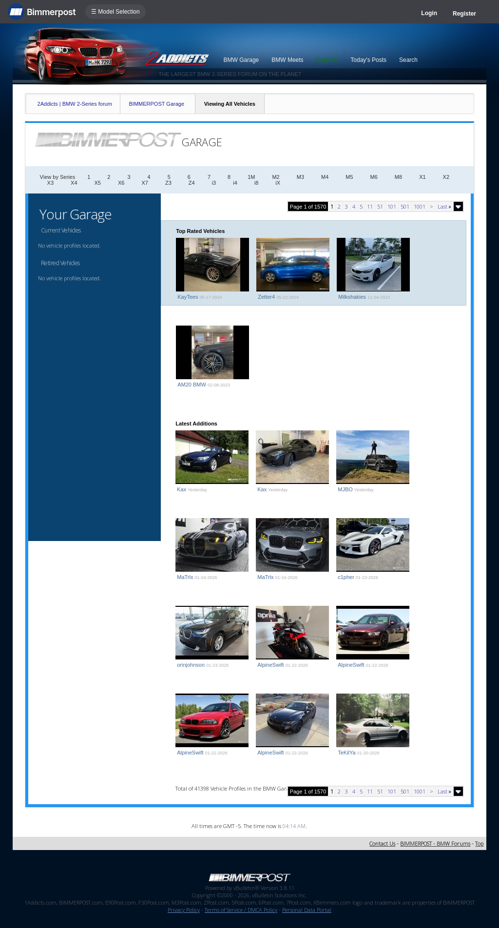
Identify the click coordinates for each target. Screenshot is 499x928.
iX (277, 183)
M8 (398, 177)
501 (405, 206)
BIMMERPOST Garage (157, 104)
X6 (121, 183)
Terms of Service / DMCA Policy (241, 909)
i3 (214, 183)
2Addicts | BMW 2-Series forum (75, 104)
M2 (275, 177)
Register (464, 13)
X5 (98, 183)
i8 (256, 183)
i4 (235, 183)
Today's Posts (368, 60)
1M (251, 177)
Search (408, 60)
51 (380, 206)
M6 (374, 177)
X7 (144, 183)
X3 (50, 183)
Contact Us (382, 843)
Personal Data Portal (306, 909)
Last (444, 206)
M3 (300, 177)
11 (370, 206)
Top (479, 843)
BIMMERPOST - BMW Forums (435, 843)
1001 (419, 206)
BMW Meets (287, 60)
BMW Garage (241, 60)
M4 (324, 177)
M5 (349, 177)
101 (391, 206)
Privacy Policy (184, 909)
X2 (446, 177)
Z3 (168, 183)
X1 (422, 177)
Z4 (192, 183)
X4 (74, 183)
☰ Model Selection (115, 11)
